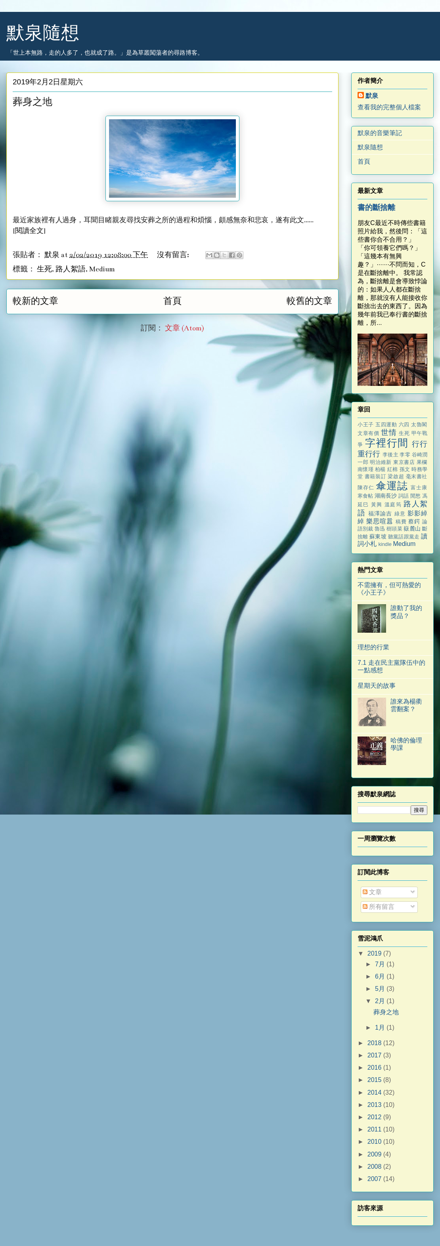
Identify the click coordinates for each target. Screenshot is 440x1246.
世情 (388, 432)
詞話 (403, 496)
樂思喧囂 (379, 521)
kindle (384, 544)
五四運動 (386, 424)
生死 (44, 269)
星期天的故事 (377, 685)
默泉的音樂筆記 (380, 133)
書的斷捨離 (376, 207)
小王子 (366, 424)
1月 (380, 1027)
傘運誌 (392, 485)
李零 (405, 455)
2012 (375, 1117)
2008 (375, 1166)
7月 (380, 964)
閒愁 (415, 496)
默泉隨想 (42, 33)
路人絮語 (70, 269)
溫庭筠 (393, 505)
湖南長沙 (386, 495)
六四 (404, 424)
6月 (380, 976)
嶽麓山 (412, 528)
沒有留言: (174, 255)
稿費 (401, 522)
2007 (375, 1178)
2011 (375, 1129)
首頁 (172, 301)
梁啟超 (396, 476)
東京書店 (404, 462)
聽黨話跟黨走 (403, 537)
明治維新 (380, 462)
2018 (375, 1043)
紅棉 (392, 469)
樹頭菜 (394, 529)
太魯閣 (419, 424)
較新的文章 (35, 301)
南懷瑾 (365, 469)
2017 (375, 1055)
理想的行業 (373, 647)
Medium (102, 269)
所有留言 (378, 906)
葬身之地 (32, 102)
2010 (375, 1141)
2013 (375, 1104)
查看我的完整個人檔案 (389, 107)
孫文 (405, 469)
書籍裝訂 (375, 476)
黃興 (377, 505)
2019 (375, 953)
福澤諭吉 (380, 513)
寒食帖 (365, 496)
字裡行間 (386, 442)
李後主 (390, 455)
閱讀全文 (29, 231)
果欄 (422, 462)
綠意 (400, 514)
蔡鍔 (414, 521)
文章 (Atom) (184, 328)
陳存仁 (366, 487)
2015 (375, 1079)
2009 (375, 1154)
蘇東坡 (377, 536)
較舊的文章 (309, 301)
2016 (375, 1067)
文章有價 (368, 433)
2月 (380, 1001)
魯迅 (380, 529)
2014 (375, 1092)
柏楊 (380, 469)
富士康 (419, 487)
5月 (380, 988)
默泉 (371, 95)
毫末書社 (416, 476)
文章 (372, 892)
